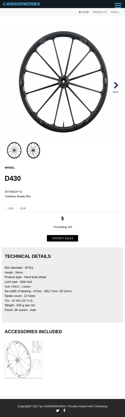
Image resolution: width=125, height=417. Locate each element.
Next (115, 91)
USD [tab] (11, 208)
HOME (84, 12)
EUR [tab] (23, 208)
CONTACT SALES (62, 238)
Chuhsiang (100, 406)
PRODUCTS (100, 12)
